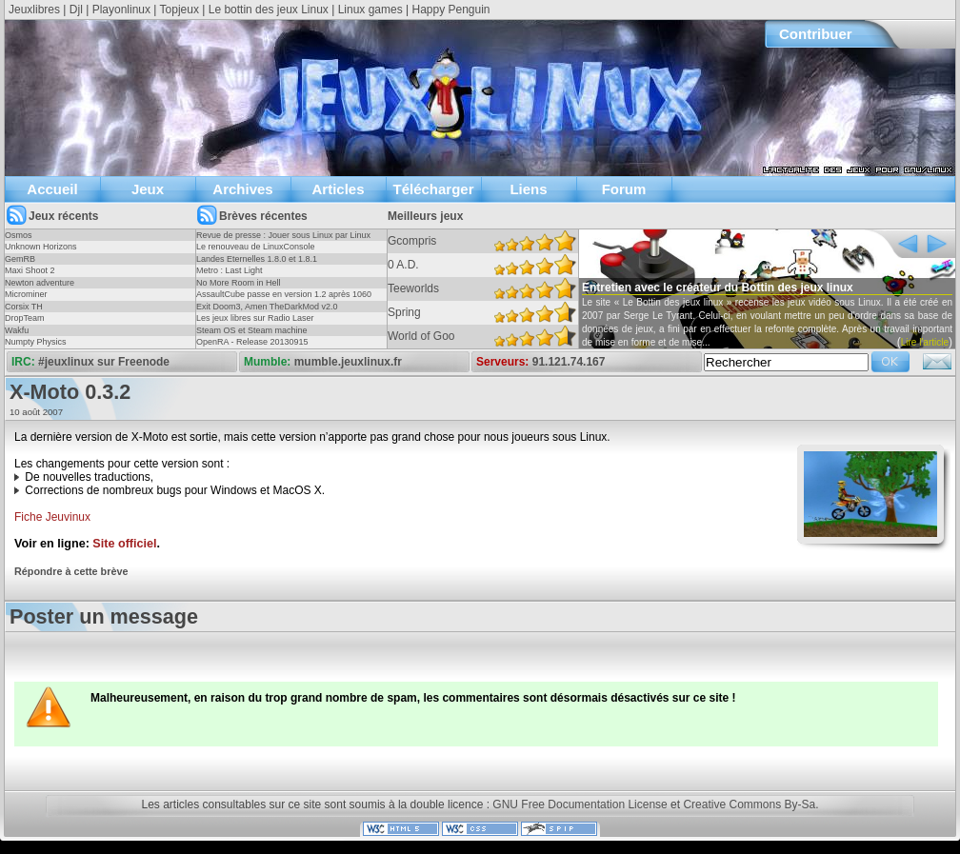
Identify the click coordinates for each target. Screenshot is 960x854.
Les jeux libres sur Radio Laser (255, 318)
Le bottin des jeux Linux (269, 9)
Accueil (52, 189)
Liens (528, 189)
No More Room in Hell (238, 283)
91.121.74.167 (569, 361)
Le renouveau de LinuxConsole (255, 246)
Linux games (370, 9)
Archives (242, 189)
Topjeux (179, 9)
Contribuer (815, 34)
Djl (76, 9)
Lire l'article (925, 342)
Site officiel (124, 543)
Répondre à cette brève (71, 571)
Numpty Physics (36, 342)
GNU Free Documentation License (579, 804)
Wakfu (17, 330)
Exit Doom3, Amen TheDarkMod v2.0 (266, 306)
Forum (624, 189)
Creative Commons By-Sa (749, 804)
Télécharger (432, 189)
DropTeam (25, 318)
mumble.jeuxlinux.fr (348, 361)
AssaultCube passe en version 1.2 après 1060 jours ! (283, 299)
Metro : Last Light (229, 270)
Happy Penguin (450, 9)
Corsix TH (24, 306)
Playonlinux (121, 9)
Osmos (18, 235)
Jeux (147, 189)
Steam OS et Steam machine (252, 330)
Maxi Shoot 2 (30, 270)
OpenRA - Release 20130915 (252, 342)
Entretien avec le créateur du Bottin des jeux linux (717, 287)
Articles (337, 189)
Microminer (26, 294)
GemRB (20, 259)
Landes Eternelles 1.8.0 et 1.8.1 (256, 259)
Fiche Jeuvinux (52, 517)
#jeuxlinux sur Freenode (104, 361)
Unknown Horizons (41, 246)
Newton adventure (39, 283)
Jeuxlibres (34, 9)
